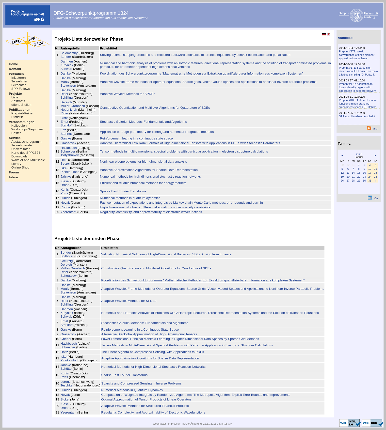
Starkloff (67, 125)
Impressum (174, 423)
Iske (63, 168)
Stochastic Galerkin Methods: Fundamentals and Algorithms (143, 121)
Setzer (65, 163)
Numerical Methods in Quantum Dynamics (132, 390)
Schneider (68, 151)
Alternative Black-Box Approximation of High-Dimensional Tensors (149, 334)
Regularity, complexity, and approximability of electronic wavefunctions (151, 212)
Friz (63, 130)
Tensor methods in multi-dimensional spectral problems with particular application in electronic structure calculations (184, 151)
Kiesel (65, 181)
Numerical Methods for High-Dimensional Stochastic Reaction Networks (153, 367)
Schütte (66, 368)
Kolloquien (19, 125)
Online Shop (20, 167)
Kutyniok (67, 65)
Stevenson (68, 85)
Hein (64, 160)
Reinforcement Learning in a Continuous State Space (140, 329)
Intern (13, 177)
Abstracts (18, 101)
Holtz (64, 352)
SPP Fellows (20, 89)
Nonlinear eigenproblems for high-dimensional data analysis (143, 161)
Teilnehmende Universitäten (21, 147)
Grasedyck (68, 143)
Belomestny (69, 53)
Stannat (66, 134)
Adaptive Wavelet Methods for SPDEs (127, 94)
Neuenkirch (69, 109)
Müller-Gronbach (73, 106)
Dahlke (66, 73)
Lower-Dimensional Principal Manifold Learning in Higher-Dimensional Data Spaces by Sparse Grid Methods (180, 339)
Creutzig (67, 261)
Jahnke (66, 176)
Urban (65, 185)
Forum (14, 172)
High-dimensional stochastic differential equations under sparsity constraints (155, 207)
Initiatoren (18, 77)
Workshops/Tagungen (27, 129)
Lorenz (66, 382)
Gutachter (18, 85)
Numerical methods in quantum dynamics (130, 198)
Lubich (65, 198)
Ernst (64, 121)
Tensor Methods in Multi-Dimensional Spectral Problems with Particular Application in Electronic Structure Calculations (187, 345)
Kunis (65, 189)
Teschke (67, 385)
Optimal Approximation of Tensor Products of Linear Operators (146, 399)
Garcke (66, 138)
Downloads (19, 156)
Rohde (65, 207)
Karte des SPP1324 (25, 152)
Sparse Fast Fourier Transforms (123, 191)
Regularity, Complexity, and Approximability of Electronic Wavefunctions (153, 412)
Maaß (65, 82)
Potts (64, 193)
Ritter (64, 94)
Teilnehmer (19, 81)
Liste (14, 97)
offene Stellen (21, 105)
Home (13, 64)
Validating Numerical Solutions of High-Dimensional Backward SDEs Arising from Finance (166, 254)
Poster (16, 133)
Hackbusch (69, 148)
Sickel (65, 399)
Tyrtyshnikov (70, 155)
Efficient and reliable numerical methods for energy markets (143, 183)
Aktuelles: (346, 38)
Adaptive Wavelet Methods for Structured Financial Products (145, 406)
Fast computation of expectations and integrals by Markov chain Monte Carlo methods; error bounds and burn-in (181, 202)
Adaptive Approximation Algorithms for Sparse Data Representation (149, 170)
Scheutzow (69, 275)
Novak (65, 202)
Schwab (66, 69)
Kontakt (15, 69)
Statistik (17, 117)
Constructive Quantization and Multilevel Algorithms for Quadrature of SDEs (155, 107)
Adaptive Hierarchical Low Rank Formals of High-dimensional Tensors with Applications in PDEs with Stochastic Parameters (190, 143)
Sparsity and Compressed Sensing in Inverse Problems (141, 383)
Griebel (66, 339)
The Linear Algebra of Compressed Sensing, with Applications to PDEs (152, 352)
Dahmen (67, 61)
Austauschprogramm (26, 141)
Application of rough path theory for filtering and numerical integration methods (157, 132)
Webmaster (159, 423)
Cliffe (64, 118)
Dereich (66, 102)
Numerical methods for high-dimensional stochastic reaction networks (150, 176)
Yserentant (68, 212)
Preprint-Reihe (21, 113)
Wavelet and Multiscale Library (28, 162)
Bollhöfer (67, 256)
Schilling (67, 97)
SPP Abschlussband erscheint (357, 116)
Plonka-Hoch (70, 172)
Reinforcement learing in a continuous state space (136, 138)
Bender (66, 57)
